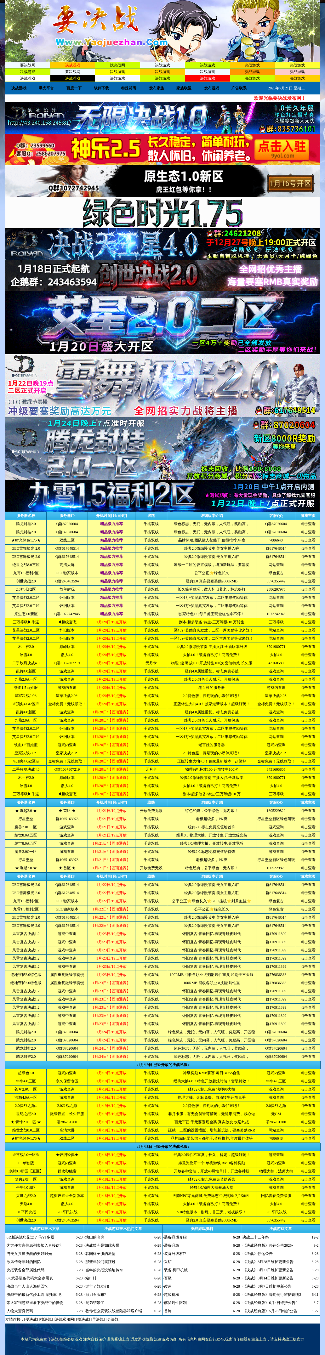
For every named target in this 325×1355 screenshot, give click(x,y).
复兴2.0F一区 (26, 1179)
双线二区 (67, 540)
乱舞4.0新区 (26, 671)
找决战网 (117, 65)
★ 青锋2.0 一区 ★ (26, 1122)
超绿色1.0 (26, 1073)
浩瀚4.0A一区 (25, 1097)
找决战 (46, 1319)
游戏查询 (67, 671)
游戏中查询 (67, 934)
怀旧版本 (67, 597)
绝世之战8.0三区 (26, 565)
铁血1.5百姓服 (26, 687)
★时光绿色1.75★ (26, 540)
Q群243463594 (67, 581)
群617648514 (276, 548)
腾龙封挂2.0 (26, 524)
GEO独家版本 (67, 573)
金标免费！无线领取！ (67, 704)
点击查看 (308, 524)
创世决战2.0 (26, 581)
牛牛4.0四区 (26, 1187)
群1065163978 (67, 819)
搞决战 (83, 1319)
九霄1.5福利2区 (26, 573)
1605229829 (276, 810)
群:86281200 (67, 1122)
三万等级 (276, 622)
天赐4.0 (26, 1204)
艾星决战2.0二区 (26, 597)
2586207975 (276, 589)
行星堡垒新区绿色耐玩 (276, 819)
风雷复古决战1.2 (26, 934)
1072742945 (276, 614)
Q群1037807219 (67, 663)
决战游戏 (162, 65)
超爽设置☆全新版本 (67, 1195)
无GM (276, 1114)
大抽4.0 (276, 655)
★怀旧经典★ (67, 1155)
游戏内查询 (67, 687)
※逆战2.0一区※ (26, 1155)
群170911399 (276, 934)
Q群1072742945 (67, 614)
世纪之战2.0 (26, 1114)
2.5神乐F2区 (26, 589)
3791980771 (276, 646)
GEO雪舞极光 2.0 (26, 548)
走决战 (112, 1319)
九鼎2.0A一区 (25, 679)
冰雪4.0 (26, 655)
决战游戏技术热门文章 (123, 1229)
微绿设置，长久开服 (67, 1114)
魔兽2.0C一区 (25, 827)
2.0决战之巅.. (26, 1105)
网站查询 (276, 565)
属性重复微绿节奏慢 (67, 974)
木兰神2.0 (26, 646)
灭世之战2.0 (26, 1195)
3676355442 (276, 581)
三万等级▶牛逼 (26, 622)
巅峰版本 (67, 646)
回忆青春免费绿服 (276, 1195)
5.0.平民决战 (25, 1212)
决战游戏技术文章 (44, 1229)
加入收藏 (293, 25)
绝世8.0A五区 (25, 835)
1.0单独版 (26, 1163)
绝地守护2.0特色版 (26, 974)
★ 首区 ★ (67, 810)
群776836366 (276, 974)
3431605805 (276, 663)
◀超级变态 (67, 622)
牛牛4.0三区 (26, 1081)
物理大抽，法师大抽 (276, 1171)
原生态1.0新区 (26, 614)
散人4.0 (67, 655)
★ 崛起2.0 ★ (26, 810)
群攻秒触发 (67, 1171)
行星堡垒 (25, 819)
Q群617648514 (67, 548)
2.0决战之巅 (67, 1105)
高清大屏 (67, 565)
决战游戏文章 (280, 1229)
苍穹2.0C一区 (25, 1089)
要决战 (31, 1319)
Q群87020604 (67, 524)
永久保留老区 (67, 1081)
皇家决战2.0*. (25, 696)
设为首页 (293, 10)
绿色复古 (276, 573)
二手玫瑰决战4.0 (26, 663)
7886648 (276, 540)
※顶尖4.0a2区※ (25, 704)
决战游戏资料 (202, 1229)
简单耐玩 (67, 589)
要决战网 (27, 65)
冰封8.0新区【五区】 (26, 1171)
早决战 (98, 1319)
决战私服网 (64, 1319)
